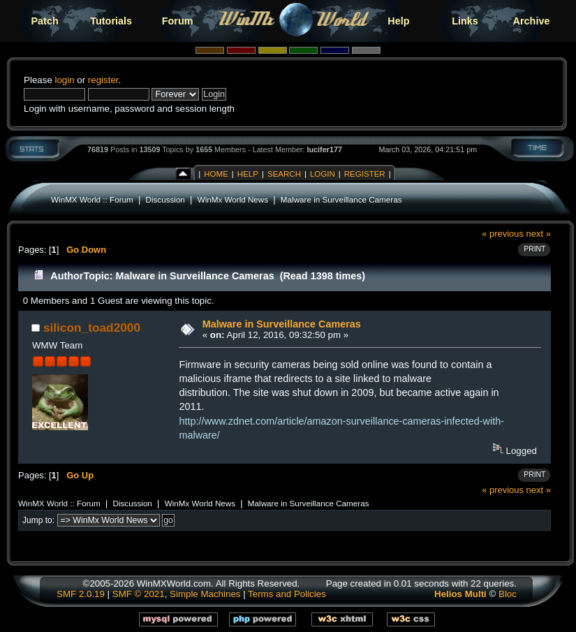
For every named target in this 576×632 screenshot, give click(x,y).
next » (538, 233)
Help (398, 21)
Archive (531, 21)
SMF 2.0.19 (81, 594)
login (64, 80)
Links (465, 21)
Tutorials (111, 21)
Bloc (508, 594)
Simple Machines (205, 594)
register (103, 80)
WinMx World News (233, 199)
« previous (503, 233)
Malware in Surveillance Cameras (341, 199)
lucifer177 (324, 149)
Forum (177, 21)
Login (322, 174)
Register (364, 174)
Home (216, 174)
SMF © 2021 (138, 594)
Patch (45, 21)
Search (284, 174)
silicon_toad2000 (91, 328)
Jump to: (38, 520)
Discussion (165, 199)
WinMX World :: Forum (92, 199)
